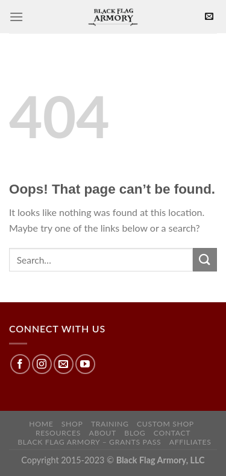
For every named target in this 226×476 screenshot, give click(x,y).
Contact (172, 432)
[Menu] (16, 16)
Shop (72, 423)
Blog (134, 432)
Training (110, 423)
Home (41, 423)
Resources (58, 432)
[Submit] (205, 259)
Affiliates (190, 441)
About (102, 432)
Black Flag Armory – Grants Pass (89, 441)
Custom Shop (165, 423)
